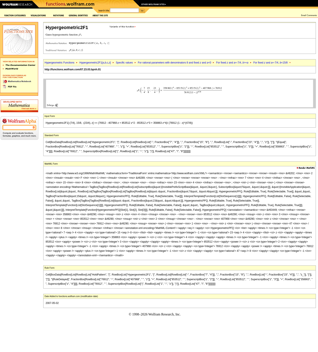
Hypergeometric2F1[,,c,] (95, 62)
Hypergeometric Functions (59, 62)
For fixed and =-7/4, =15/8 (270, 62)
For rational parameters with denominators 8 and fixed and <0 (174, 62)
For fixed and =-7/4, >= (232, 62)
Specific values (124, 62)
